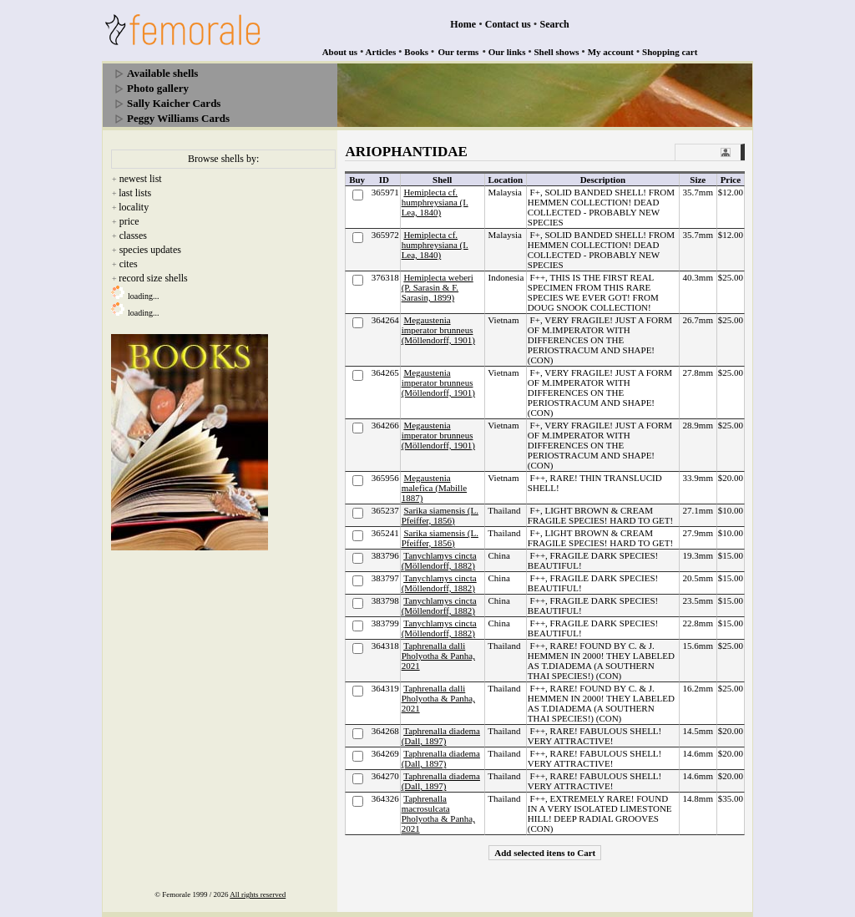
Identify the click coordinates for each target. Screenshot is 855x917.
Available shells (162, 73)
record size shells (153, 278)
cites (128, 264)
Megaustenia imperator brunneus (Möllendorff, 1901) (438, 330)
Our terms (458, 52)
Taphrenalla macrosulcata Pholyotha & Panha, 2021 (438, 813)
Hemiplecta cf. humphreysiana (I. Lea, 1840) (435, 202)
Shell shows (556, 52)
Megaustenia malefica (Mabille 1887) (435, 488)
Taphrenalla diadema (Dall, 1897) (441, 736)
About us (340, 52)
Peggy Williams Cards (178, 118)
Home (463, 24)
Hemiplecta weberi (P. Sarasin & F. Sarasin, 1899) (437, 287)
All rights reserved (258, 894)
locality (134, 207)
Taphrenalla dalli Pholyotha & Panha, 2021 (438, 656)
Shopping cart (669, 52)
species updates (150, 250)
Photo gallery (158, 88)
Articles (381, 52)
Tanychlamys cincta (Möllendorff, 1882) (439, 560)
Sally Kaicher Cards (173, 103)
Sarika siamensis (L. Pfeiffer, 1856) (440, 515)
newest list (140, 179)
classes (133, 235)
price (129, 221)
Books (416, 52)
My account (611, 52)
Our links (507, 52)
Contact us (508, 24)
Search (554, 24)
